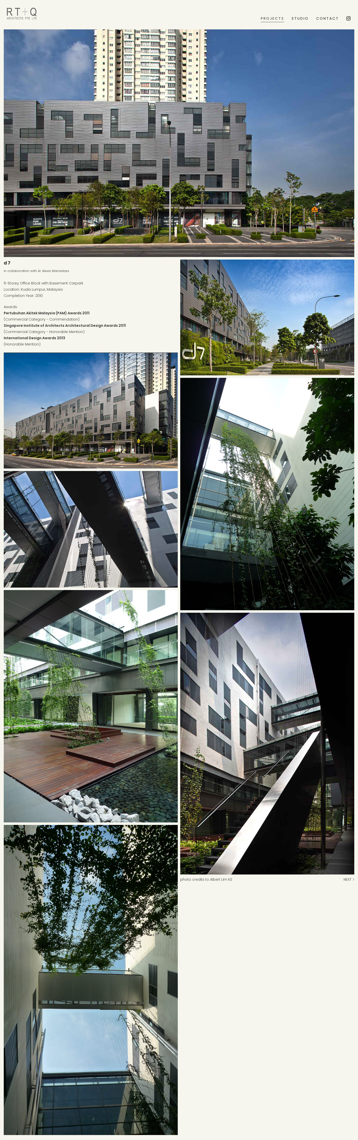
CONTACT (327, 18)
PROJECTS (272, 18)
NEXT (349, 879)
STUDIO (300, 18)
